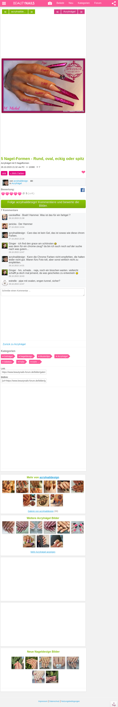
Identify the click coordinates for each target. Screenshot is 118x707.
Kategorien (84, 3)
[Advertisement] (43, 414)
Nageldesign (26, 356)
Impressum (42, 701)
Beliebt (60, 3)
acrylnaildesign (23, 181)
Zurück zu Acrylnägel (14, 344)
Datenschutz (54, 701)
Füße (21, 362)
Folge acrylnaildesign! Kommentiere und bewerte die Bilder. (43, 203)
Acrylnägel (69, 11)
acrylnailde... (18, 11)
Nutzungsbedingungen (70, 701)
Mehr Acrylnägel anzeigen (43, 552)
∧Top (114, 704)
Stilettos (8, 362)
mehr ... (35, 362)
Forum (97, 3)
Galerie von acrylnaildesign (41, 511)
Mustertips (45, 356)
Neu (71, 3)
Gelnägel (8, 356)
